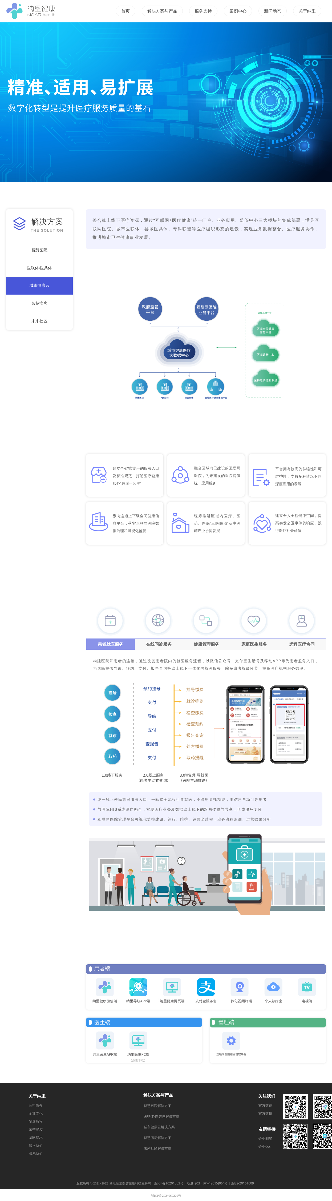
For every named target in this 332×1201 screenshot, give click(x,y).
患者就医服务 (110, 644)
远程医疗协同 (302, 644)
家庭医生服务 (254, 644)
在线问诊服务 (159, 644)
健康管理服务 (206, 644)
